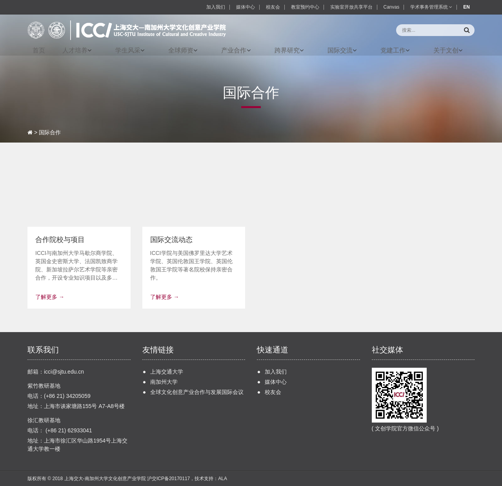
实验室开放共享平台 (351, 7)
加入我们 (215, 7)
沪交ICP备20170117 (168, 478)
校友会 (273, 7)
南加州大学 (164, 382)
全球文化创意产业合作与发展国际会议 (197, 392)
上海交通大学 (166, 372)
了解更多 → (49, 297)
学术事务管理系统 (431, 7)
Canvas (392, 7)
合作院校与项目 (60, 240)
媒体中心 (245, 7)
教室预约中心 (305, 7)
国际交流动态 (171, 240)
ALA (222, 478)
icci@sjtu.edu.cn (64, 372)
